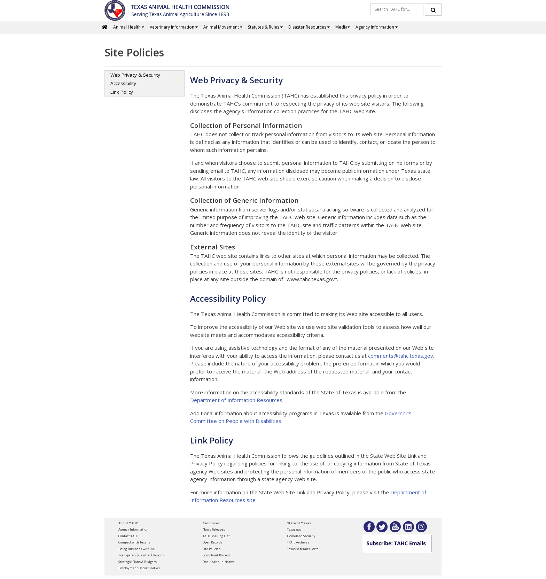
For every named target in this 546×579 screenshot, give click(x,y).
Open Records (213, 542)
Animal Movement (222, 27)
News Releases (214, 529)
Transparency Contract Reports (141, 555)
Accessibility (123, 83)
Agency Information (377, 27)
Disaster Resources (309, 27)
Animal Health (128, 27)
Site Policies (211, 549)
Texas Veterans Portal (303, 549)
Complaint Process (217, 555)
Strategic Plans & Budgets (137, 561)
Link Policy (121, 92)
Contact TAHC (128, 536)
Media (342, 27)
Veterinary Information (174, 27)
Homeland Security (301, 536)
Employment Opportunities (139, 568)
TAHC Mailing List (216, 536)
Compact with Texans (134, 542)
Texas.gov (294, 529)
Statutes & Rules (265, 27)
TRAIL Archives (298, 542)
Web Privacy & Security (135, 75)
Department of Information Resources (236, 399)
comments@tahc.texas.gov (400, 355)
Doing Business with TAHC (138, 549)
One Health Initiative (219, 561)
